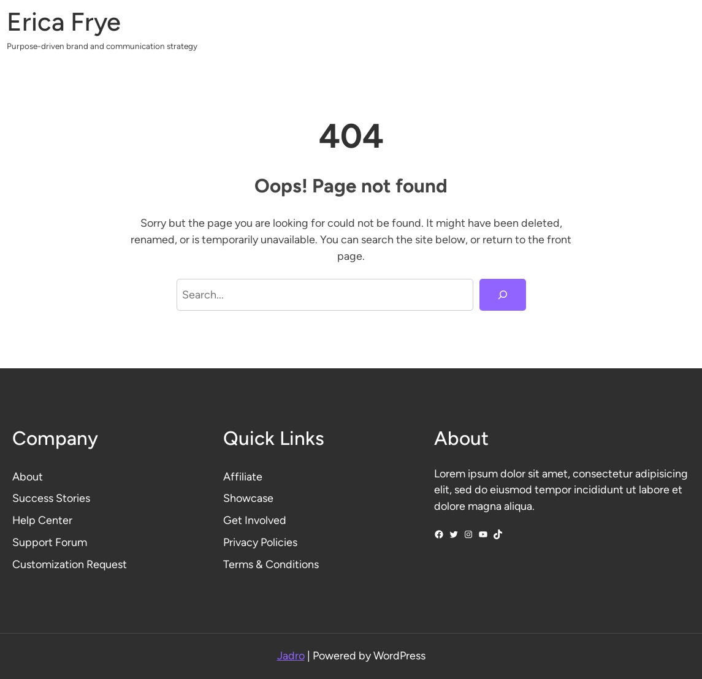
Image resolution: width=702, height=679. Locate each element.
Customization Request (69, 564)
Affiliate (242, 476)
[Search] (502, 295)
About (27, 476)
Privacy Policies (260, 542)
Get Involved (254, 520)
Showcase (248, 497)
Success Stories (51, 497)
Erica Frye (64, 21)
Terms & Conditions (271, 564)
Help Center (42, 520)
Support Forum (49, 542)
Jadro (291, 655)
